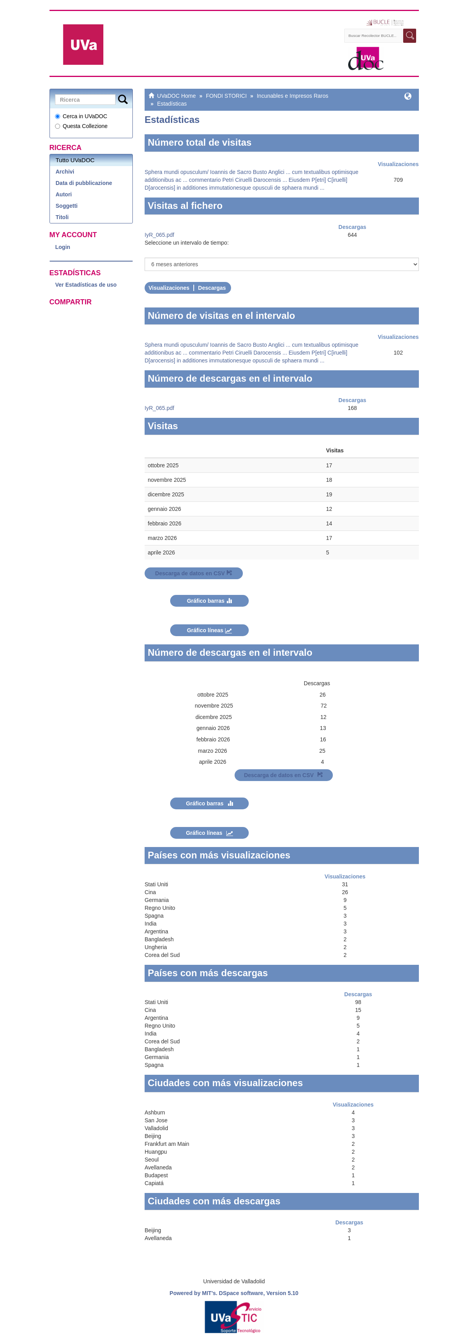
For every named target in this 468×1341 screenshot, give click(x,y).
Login (62, 247)
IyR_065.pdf (159, 235)
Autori (64, 194)
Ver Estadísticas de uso (86, 285)
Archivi (65, 171)
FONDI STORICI (226, 96)
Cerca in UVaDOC (81, 116)
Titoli (62, 217)
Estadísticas (172, 104)
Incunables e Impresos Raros (292, 96)
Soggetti (67, 206)
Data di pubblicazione (84, 183)
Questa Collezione (81, 126)
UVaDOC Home (176, 96)
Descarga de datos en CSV (193, 573)
